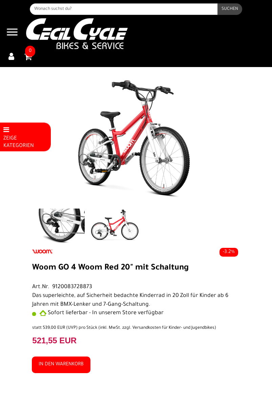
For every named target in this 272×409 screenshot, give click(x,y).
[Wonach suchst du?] (123, 9)
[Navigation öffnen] (12, 33)
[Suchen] (229, 9)
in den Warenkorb (61, 364)
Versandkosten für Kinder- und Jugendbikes (173, 328)
